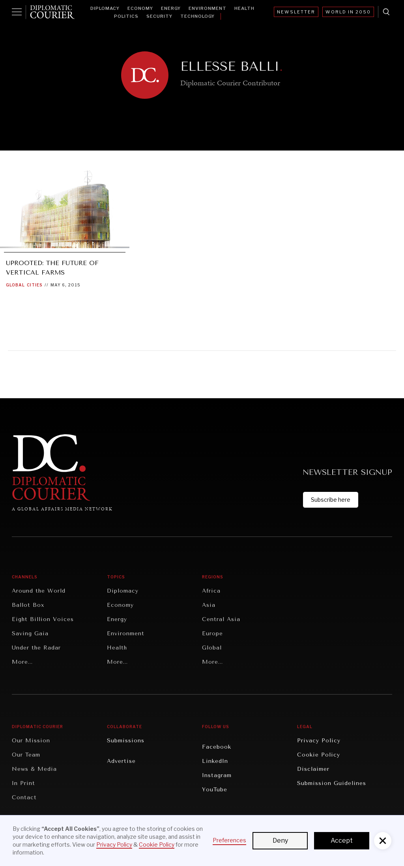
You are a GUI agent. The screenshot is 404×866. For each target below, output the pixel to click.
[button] (382, 840)
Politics (126, 16)
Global (15, 284)
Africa (211, 590)
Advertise (121, 761)
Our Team (26, 754)
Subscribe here (330, 499)
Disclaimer (313, 769)
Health (244, 8)
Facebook (216, 747)
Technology (197, 16)
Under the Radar (36, 647)
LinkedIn (215, 761)
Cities (35, 284)
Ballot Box (28, 605)
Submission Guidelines (331, 783)
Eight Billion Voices (43, 619)
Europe (212, 633)
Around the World (38, 590)
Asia (208, 605)
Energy (171, 8)
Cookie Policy (318, 754)
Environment (207, 8)
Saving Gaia (30, 633)
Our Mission (31, 740)
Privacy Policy (318, 740)
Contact (24, 797)
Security (159, 16)
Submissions (125, 740)
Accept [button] (342, 840)
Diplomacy (105, 8)
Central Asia (221, 619)
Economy (140, 8)
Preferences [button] (229, 840)
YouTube (214, 789)
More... (22, 662)
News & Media (34, 769)
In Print (23, 783)
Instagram (217, 775)
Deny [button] (280, 840)
